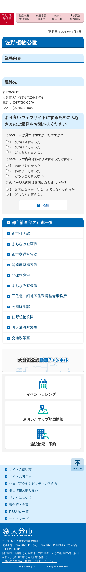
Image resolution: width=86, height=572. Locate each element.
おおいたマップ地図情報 (43, 419)
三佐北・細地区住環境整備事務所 (39, 296)
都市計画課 (21, 233)
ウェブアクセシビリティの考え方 (33, 483)
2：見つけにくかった (25, 147)
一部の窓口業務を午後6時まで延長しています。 (29, 561)
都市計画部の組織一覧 (32, 222)
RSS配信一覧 (19, 511)
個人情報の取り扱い (23, 490)
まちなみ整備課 (24, 286)
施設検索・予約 (43, 444)
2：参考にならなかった (58, 189)
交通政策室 (21, 338)
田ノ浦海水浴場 (24, 327)
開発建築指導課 (24, 265)
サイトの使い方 (20, 469)
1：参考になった (22, 189)
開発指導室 (21, 275)
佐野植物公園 (23, 317)
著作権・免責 (18, 504)
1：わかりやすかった (25, 165)
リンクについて (20, 497)
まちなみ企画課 (24, 244)
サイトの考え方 (20, 476)
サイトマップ (18, 519)
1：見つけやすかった (25, 142)
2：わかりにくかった (25, 171)
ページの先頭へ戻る (77, 464)
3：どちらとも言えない (27, 152)
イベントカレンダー (43, 394)
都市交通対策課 (24, 254)
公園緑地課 (21, 307)
